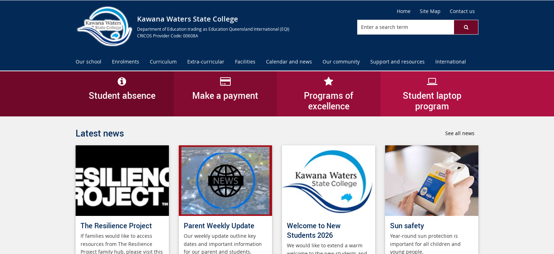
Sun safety (407, 225)
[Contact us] (462, 11)
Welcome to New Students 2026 (314, 230)
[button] (466, 27)
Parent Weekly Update (219, 225)
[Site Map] (430, 11)
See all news (460, 133)
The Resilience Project (116, 225)
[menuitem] (88, 62)
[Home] (403, 11)
